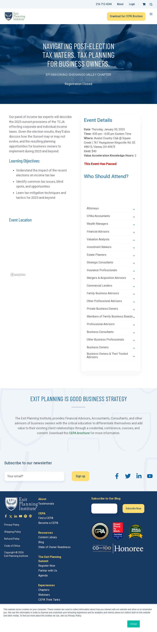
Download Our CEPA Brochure (126, 16)
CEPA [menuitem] (41, 513)
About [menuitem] (42, 499)
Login (132, 4)
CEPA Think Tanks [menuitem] (49, 599)
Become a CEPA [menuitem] (48, 523)
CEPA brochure (79, 433)
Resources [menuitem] (45, 532)
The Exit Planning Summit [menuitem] (49, 559)
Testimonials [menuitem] (46, 503)
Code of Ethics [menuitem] (12, 545)
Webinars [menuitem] (44, 594)
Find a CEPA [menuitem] (45, 518)
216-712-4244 (104, 4)
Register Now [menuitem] (46, 565)
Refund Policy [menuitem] (11, 538)
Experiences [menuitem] (46, 585)
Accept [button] (133, 624)
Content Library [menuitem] (47, 537)
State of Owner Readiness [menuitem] (54, 547)
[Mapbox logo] (18, 275)
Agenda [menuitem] (43, 575)
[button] (151, 4)
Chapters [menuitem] (43, 590)
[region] (40, 253)
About (120, 4)
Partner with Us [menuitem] (47, 570)
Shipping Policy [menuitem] (12, 531)
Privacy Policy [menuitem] (11, 524)
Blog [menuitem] (41, 542)
